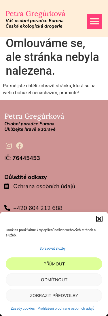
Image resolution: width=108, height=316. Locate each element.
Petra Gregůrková (35, 13)
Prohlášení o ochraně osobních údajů (66, 309)
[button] (99, 219)
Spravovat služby (53, 248)
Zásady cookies (23, 309)
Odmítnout (54, 280)
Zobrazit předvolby (54, 295)
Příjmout (54, 264)
